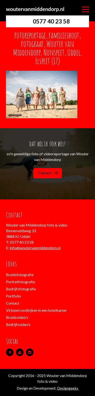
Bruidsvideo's (17, 317)
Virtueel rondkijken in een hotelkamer (36, 310)
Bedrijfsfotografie (21, 289)
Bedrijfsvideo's (18, 324)
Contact (48, 172)
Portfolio (13, 296)
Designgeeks (67, 388)
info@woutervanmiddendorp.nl (35, 247)
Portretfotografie (20, 281)
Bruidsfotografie (20, 274)
